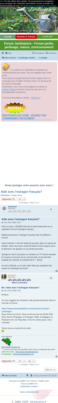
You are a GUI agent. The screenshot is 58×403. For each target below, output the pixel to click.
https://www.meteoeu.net (11, 347)
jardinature (12, 275)
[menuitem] (8, 53)
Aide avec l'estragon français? (21, 191)
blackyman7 (12, 206)
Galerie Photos (9, 89)
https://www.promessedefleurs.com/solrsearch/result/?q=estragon (26, 309)
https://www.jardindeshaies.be (27, 352)
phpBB (22, 381)
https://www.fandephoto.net (23, 354)
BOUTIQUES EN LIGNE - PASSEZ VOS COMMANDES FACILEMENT (24, 117)
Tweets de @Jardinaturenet (28, 392)
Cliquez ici (36, 98)
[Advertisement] (29, 153)
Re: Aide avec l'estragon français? (20, 287)
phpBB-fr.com (33, 384)
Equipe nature (17, 195)
